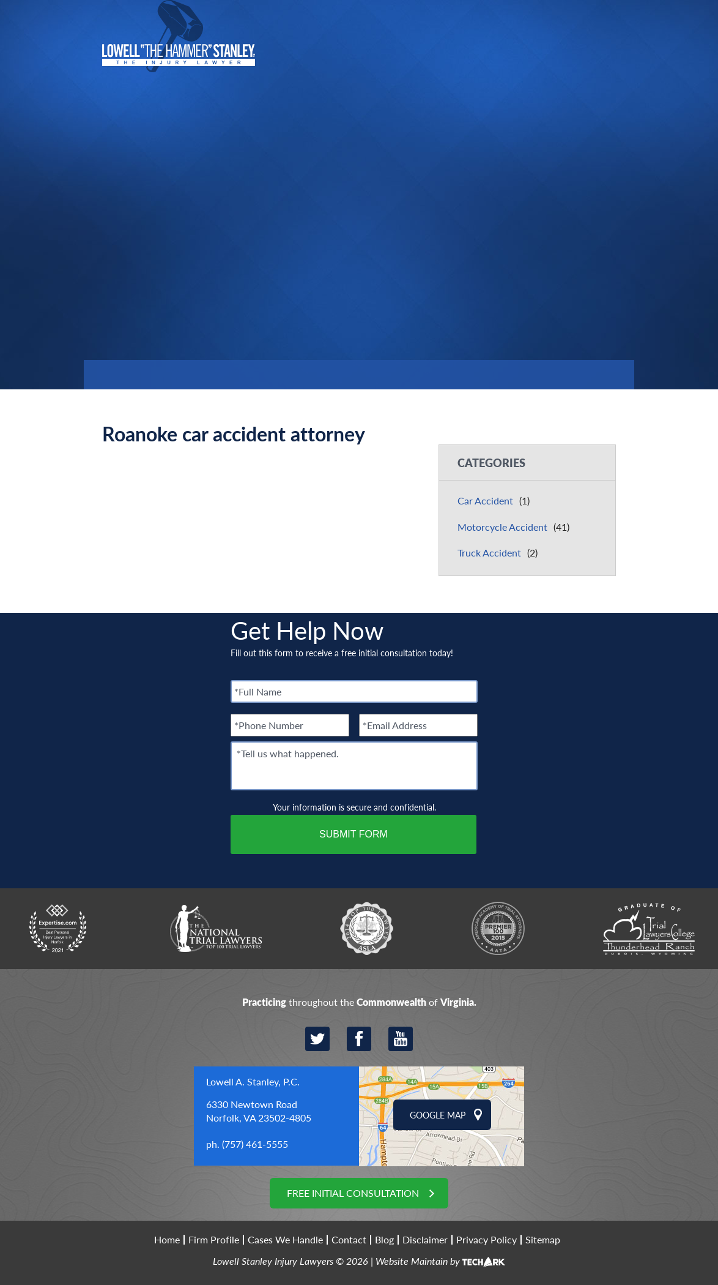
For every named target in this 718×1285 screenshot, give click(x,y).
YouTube (400, 1039)
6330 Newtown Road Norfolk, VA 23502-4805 (258, 1111)
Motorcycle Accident (502, 527)
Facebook (359, 1039)
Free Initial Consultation (353, 1193)
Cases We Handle (285, 1240)
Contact (348, 1240)
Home (167, 1239)
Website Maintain (412, 1261)
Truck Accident (489, 552)
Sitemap (542, 1240)
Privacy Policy (486, 1240)
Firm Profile (213, 1240)
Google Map (437, 1115)
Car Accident (485, 500)
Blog (384, 1240)
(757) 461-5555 (255, 1144)
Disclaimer (425, 1240)
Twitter (317, 1039)
